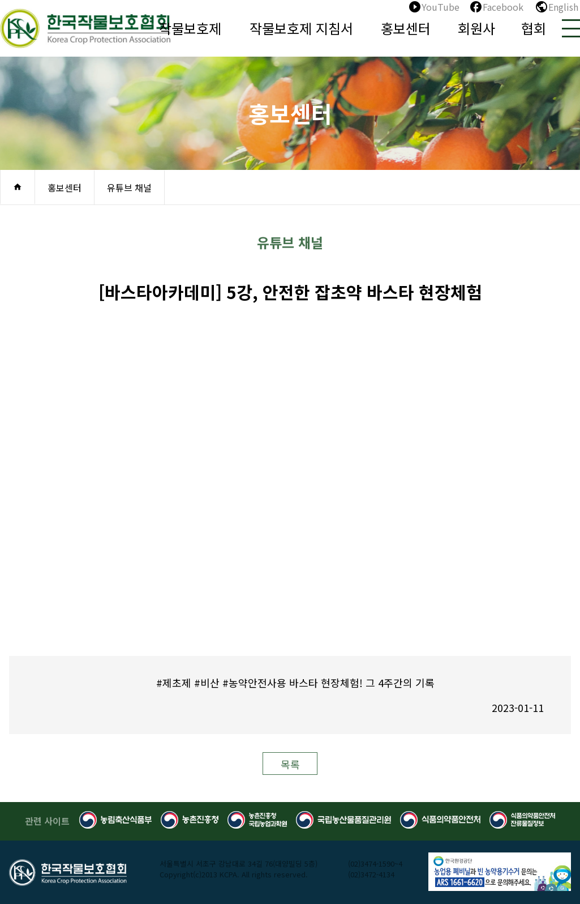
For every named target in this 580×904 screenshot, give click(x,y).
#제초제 (173, 682)
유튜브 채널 (129, 187)
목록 (290, 764)
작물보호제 (190, 28)
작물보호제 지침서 (301, 28)
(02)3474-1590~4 (375, 863)
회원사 (476, 28)
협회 (533, 28)
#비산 (207, 682)
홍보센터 (406, 28)
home (17, 186)
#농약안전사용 (254, 682)
